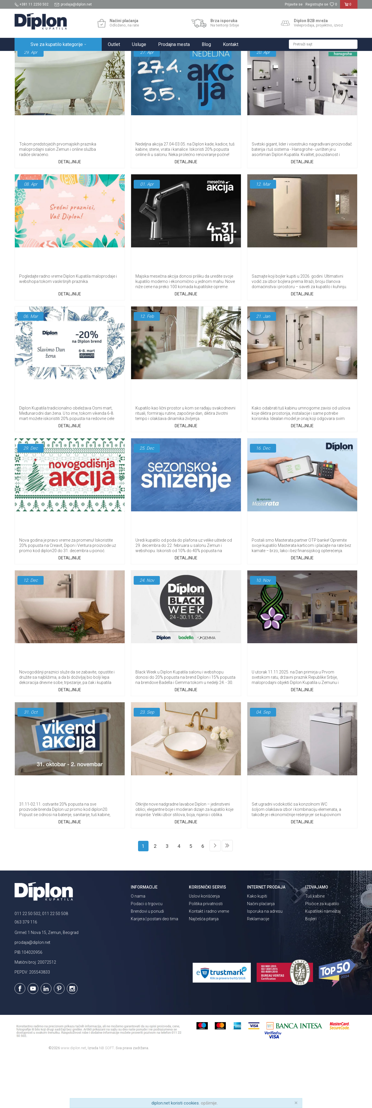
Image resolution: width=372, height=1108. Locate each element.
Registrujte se (316, 4)
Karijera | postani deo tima (154, 969)
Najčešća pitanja (154, 74)
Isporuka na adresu (264, 962)
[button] (323, 44)
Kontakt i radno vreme (209, 962)
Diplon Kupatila (27, 57)
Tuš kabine (315, 947)
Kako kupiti (257, 947)
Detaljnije (69, 212)
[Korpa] (348, 7)
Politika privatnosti (206, 954)
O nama (138, 947)
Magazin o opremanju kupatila (205, 74)
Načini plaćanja (261, 954)
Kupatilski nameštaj (323, 962)
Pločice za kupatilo (322, 954)
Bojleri (310, 969)
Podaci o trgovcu (146, 954)
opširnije (209, 1103)
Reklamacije (258, 969)
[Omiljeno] (333, 4)
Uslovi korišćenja (204, 947)
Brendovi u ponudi (147, 962)
